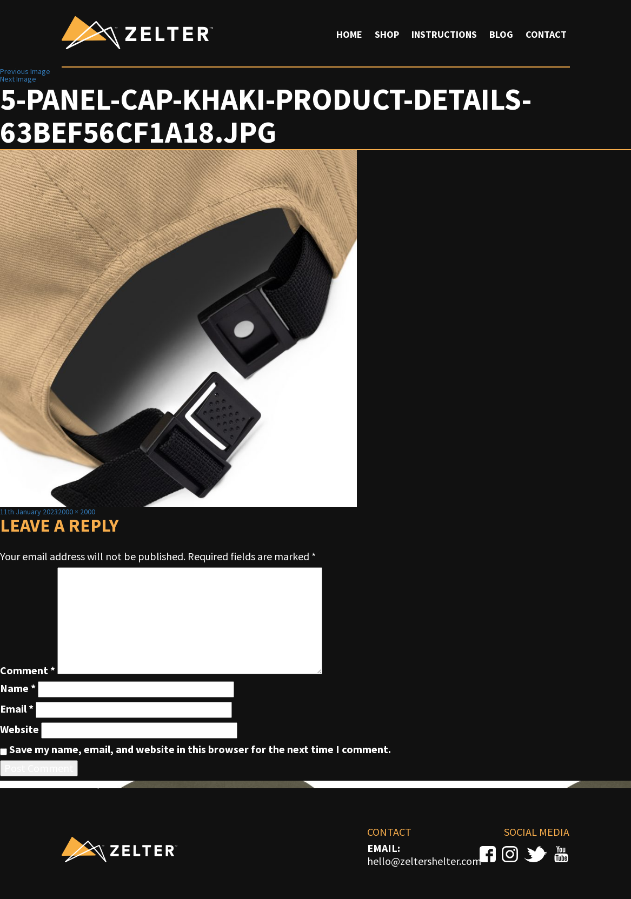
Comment (27, 670)
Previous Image (25, 71)
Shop (387, 34)
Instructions (444, 34)
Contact (546, 34)
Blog (501, 34)
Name (18, 688)
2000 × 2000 (76, 511)
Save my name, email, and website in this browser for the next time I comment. (200, 749)
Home (349, 34)
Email (17, 708)
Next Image (18, 79)
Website (19, 729)
